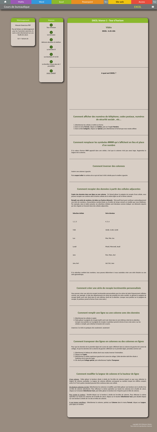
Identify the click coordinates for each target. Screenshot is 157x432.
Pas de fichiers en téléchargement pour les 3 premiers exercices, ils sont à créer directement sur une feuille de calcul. (23, 32)
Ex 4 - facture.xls (23, 39)
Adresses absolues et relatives (51, 42)
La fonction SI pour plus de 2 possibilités (51, 65)
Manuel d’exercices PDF (23, 25)
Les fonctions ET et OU (51, 57)
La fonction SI (51, 49)
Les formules (51, 35)
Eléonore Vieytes (147, 424)
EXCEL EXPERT (51, 73)
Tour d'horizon (51, 27)
